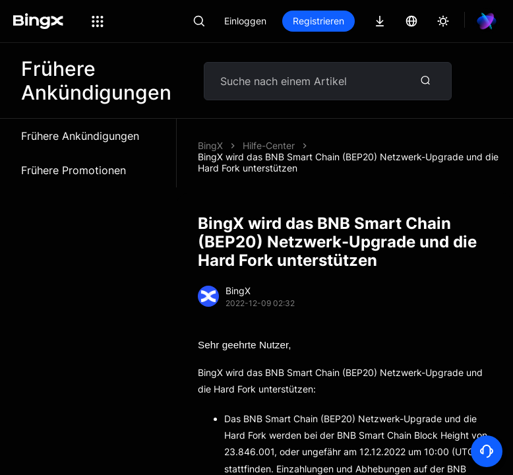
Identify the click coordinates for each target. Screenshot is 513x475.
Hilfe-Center (269, 145)
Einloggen (245, 20)
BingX (210, 145)
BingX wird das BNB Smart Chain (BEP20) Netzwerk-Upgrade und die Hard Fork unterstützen (348, 162)
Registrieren (318, 20)
